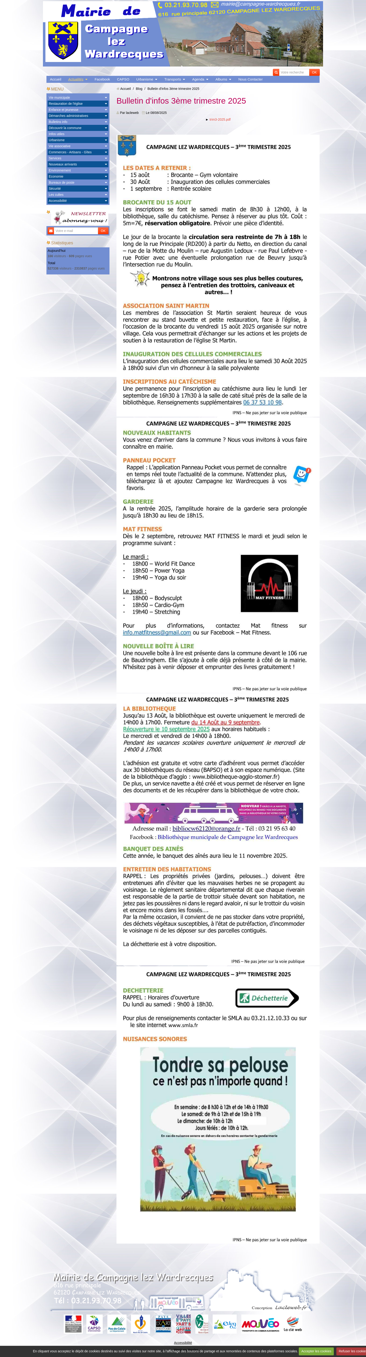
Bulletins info (58, 122)
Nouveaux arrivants (63, 164)
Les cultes (56, 194)
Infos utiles (56, 134)
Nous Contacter (250, 79)
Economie (56, 176)
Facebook (102, 79)
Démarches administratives (68, 116)
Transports (172, 79)
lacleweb (132, 113)
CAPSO (123, 79)
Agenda (198, 79)
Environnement (60, 170)
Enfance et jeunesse (63, 110)
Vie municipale (59, 97)
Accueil (55, 79)
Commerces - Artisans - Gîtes (70, 152)
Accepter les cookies (316, 1351)
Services (55, 158)
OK (314, 72)
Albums (221, 79)
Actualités (75, 79)
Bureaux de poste (61, 182)
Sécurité (55, 188)
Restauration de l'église (66, 103)
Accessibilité (58, 201)
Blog (139, 89)
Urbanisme (144, 79)
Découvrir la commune (65, 128)
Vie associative (59, 146)
